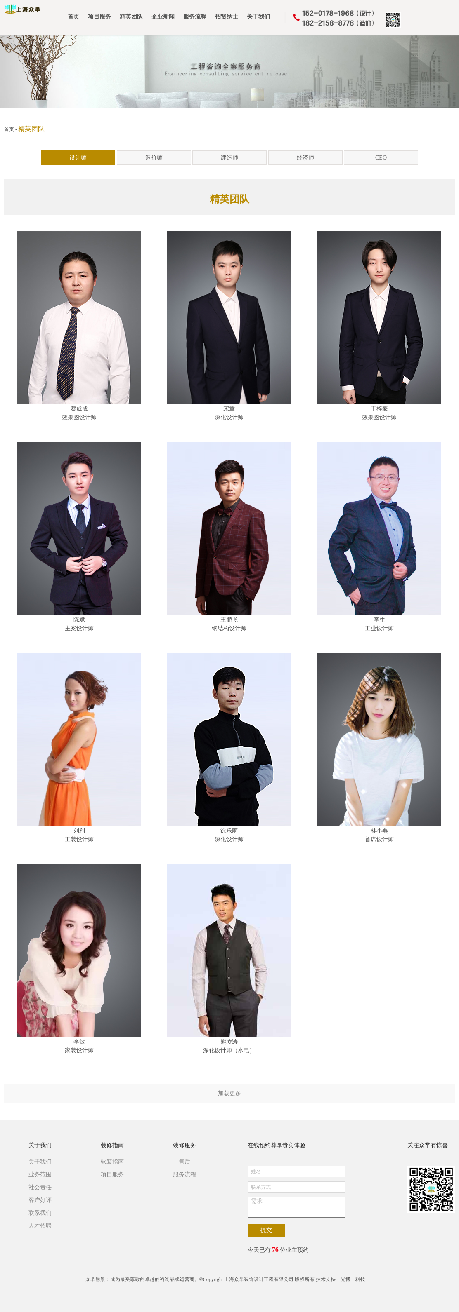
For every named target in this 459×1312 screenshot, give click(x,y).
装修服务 (184, 1145)
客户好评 (40, 1200)
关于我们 (40, 1145)
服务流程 (184, 1174)
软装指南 (112, 1162)
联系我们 (40, 1213)
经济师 (305, 158)
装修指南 (112, 1145)
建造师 (229, 158)
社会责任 (40, 1187)
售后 (184, 1162)
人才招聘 (40, 1226)
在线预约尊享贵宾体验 (276, 1145)
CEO (381, 158)
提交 (266, 1230)
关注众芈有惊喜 (427, 1145)
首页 (9, 129)
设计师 (78, 158)
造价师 (154, 158)
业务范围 (40, 1174)
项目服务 (112, 1174)
